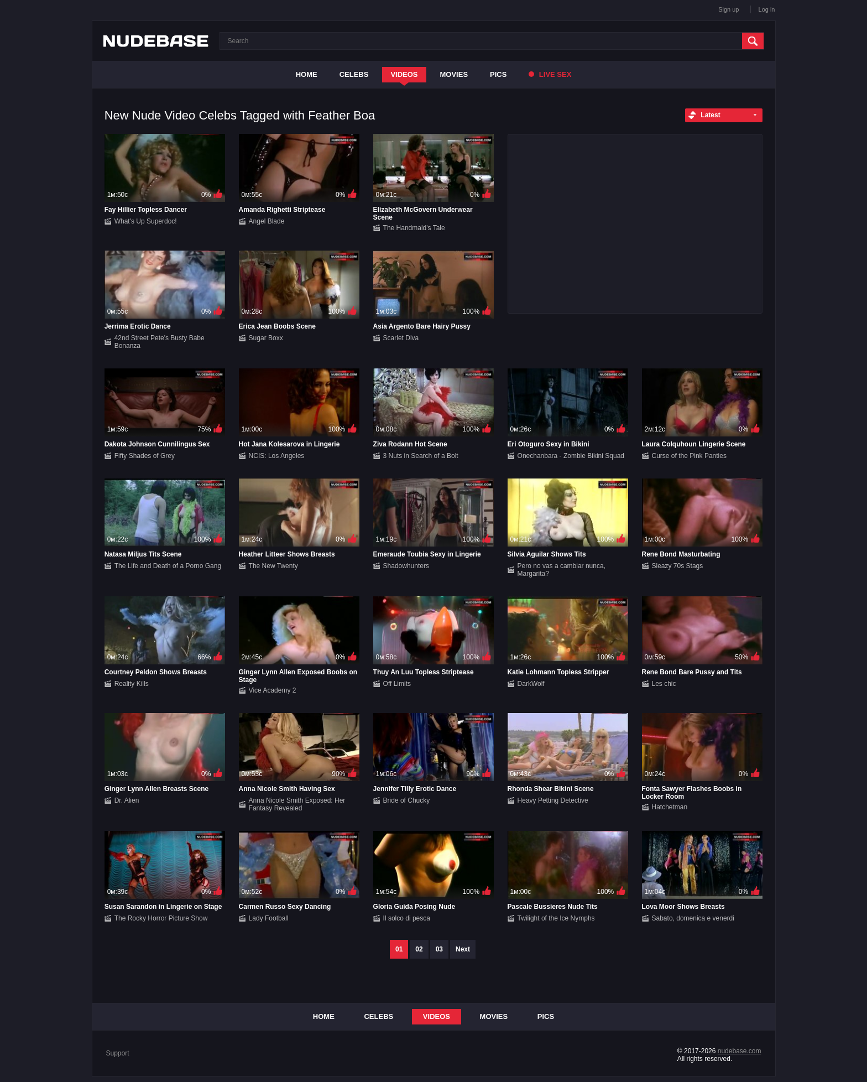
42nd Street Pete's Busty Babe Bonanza (159, 342)
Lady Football (269, 918)
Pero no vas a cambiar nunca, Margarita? (561, 570)
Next (463, 949)
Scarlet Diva (401, 338)
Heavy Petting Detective (553, 800)
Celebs (354, 74)
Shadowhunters (406, 566)
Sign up (728, 9)
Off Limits (397, 684)
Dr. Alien (126, 800)
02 (418, 949)
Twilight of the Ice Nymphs (556, 918)
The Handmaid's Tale (414, 228)
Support (117, 1053)
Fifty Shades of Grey (144, 456)
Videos (403, 74)
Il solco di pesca (406, 918)
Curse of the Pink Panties (689, 456)
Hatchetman (670, 807)
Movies (454, 74)
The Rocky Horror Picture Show (161, 918)
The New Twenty (273, 566)
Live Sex (550, 74)
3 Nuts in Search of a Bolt (420, 456)
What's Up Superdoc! (145, 221)
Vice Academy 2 (272, 690)
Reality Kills (131, 684)
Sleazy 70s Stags (677, 566)
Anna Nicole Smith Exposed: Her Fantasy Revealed (297, 804)
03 (439, 949)
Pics (498, 74)
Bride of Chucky (406, 800)
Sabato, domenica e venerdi (693, 918)
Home (306, 74)
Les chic (664, 684)
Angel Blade (267, 221)
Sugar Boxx (266, 338)
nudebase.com (739, 1051)
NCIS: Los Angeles (277, 456)
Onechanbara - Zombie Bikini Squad (571, 456)
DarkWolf (531, 684)
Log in (767, 9)
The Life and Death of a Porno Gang (167, 566)
